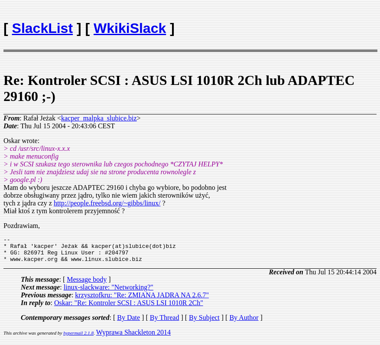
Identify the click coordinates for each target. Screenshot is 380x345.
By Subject (204, 322)
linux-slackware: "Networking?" (108, 292)
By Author (243, 322)
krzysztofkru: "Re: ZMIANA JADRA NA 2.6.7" (142, 300)
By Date (128, 322)
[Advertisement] (326, 24)
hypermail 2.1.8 (78, 338)
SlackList (42, 28)
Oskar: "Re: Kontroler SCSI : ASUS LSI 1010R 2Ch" (128, 308)
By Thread (164, 322)
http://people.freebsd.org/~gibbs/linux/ (107, 203)
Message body (87, 284)
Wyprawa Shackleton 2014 (133, 337)
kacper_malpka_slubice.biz (99, 118)
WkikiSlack (130, 28)
